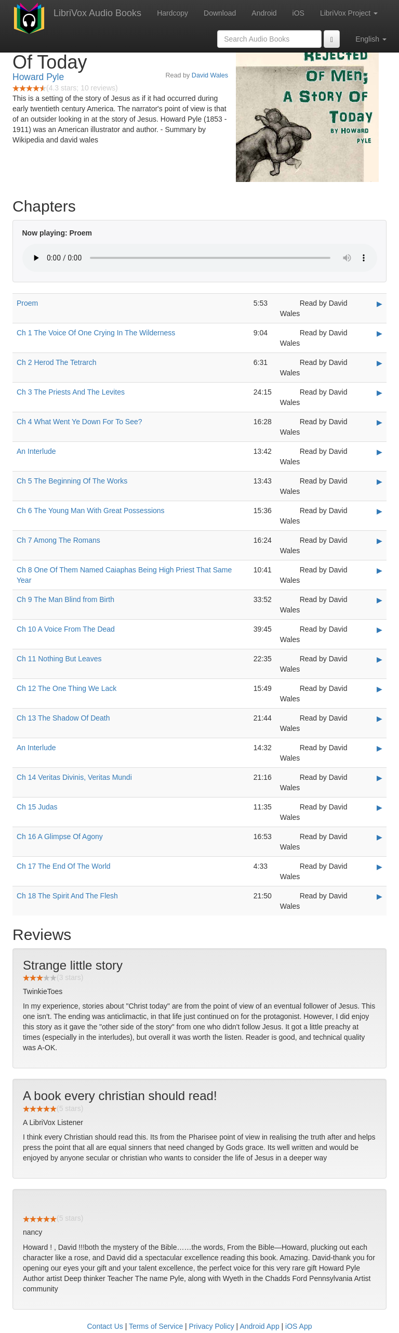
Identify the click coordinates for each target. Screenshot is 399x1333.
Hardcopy (172, 13)
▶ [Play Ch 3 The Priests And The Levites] (379, 392)
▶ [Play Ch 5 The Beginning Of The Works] (379, 481)
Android (263, 13)
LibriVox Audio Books (97, 13)
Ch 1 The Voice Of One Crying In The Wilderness (96, 333)
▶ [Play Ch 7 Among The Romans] (379, 540)
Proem (27, 303)
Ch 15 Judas (37, 807)
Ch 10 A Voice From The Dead (66, 629)
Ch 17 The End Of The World (64, 866)
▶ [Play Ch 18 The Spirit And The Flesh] (379, 896)
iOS (298, 13)
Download (220, 13)
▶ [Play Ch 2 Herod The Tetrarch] (379, 363)
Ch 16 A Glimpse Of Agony (60, 836)
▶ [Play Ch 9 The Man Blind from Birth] (379, 600)
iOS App (298, 1326)
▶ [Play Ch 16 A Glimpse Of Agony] (379, 837)
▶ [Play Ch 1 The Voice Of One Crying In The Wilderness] (379, 333)
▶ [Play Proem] (379, 303)
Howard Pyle (38, 77)
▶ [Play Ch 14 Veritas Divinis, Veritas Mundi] (379, 777)
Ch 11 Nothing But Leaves (59, 659)
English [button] (371, 39)
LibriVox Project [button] (349, 13)
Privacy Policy (211, 1326)
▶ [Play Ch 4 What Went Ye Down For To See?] (379, 422)
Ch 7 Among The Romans (58, 540)
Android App (259, 1326)
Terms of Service (156, 1326)
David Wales (210, 75)
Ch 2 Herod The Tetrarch (57, 362)
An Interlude (36, 451)
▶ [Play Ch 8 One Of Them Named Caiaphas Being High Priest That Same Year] (379, 570)
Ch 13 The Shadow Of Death (63, 718)
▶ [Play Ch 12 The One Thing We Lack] (379, 688)
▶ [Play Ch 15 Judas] (379, 807)
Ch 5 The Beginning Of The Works (72, 481)
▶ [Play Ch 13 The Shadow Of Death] (379, 718)
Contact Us (105, 1326)
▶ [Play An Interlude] (379, 451)
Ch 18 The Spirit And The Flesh (67, 896)
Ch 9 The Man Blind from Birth (65, 599)
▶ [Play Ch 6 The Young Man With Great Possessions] (379, 511)
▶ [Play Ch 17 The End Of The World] (379, 866)
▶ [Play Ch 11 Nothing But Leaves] (379, 659)
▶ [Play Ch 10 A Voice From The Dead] (379, 629)
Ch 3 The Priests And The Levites (71, 392)
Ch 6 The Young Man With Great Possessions (91, 510)
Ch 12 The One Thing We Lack (66, 688)
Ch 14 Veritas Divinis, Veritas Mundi (74, 777)
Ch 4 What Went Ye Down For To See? (79, 421)
